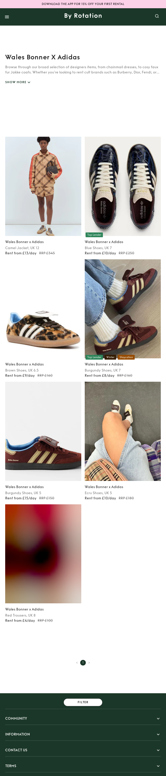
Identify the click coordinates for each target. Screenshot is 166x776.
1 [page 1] (83, 663)
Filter (83, 702)
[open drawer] (7, 17)
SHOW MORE (18, 82)
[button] (83, 719)
